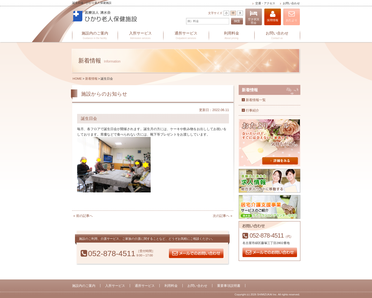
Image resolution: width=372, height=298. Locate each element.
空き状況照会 (253, 17)
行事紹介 (252, 110)
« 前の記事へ (83, 215)
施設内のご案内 (95, 35)
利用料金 (231, 35)
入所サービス (140, 35)
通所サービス (186, 35)
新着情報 (91, 78)
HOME (77, 78)
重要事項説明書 (228, 285)
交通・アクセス (265, 3)
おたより (291, 16)
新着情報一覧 (256, 100)
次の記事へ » (222, 215)
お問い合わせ (291, 3)
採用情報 (272, 16)
